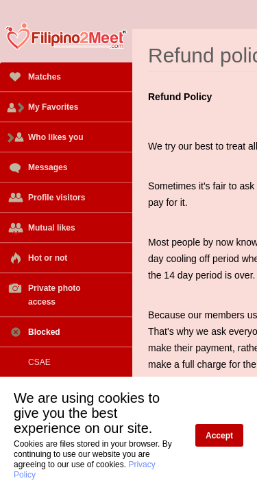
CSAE (29, 362)
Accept (219, 435)
